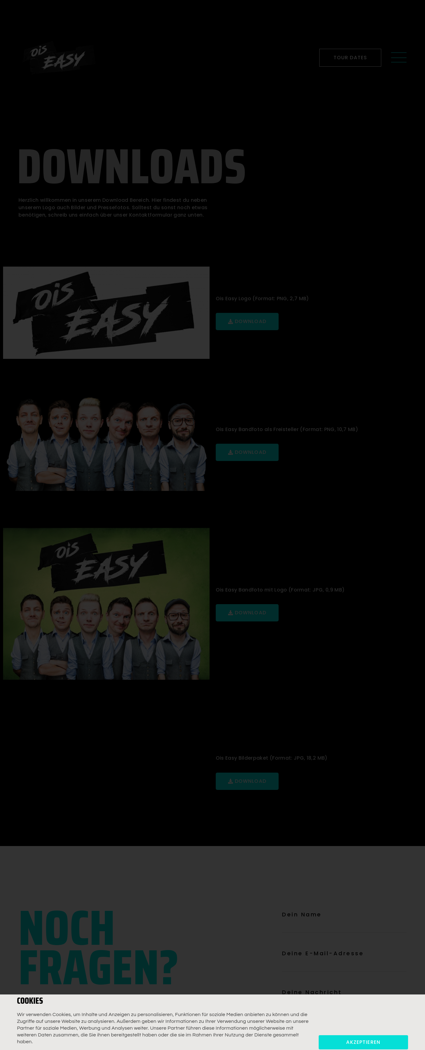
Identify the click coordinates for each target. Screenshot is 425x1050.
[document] (212, 525)
